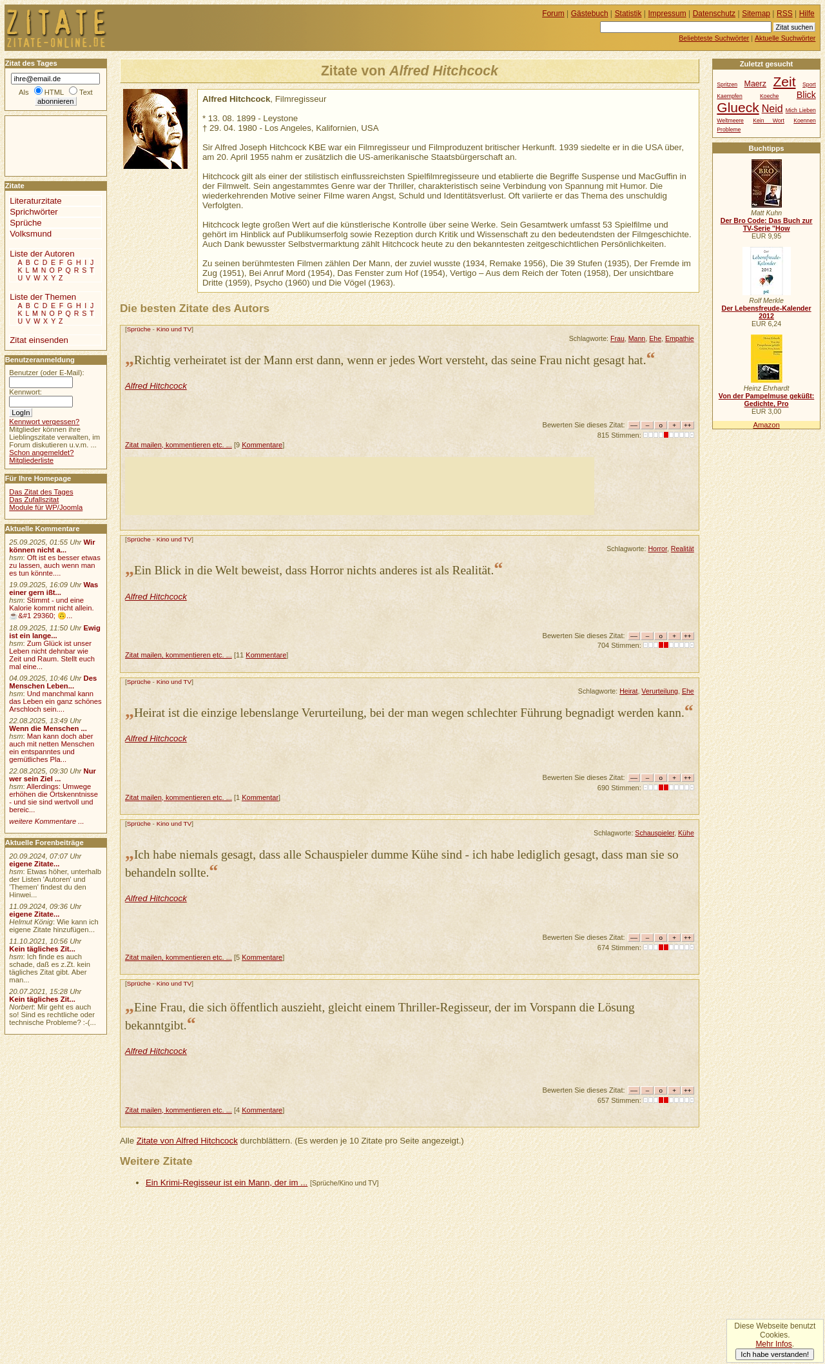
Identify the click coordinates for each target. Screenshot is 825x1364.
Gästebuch (589, 13)
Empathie (679, 338)
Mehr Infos (773, 1344)
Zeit (784, 81)
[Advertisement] (359, 486)
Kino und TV (174, 329)
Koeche (769, 96)
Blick (806, 95)
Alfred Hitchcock (156, 386)
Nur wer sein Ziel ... (52, 775)
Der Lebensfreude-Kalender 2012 (766, 312)
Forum (553, 13)
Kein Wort (768, 120)
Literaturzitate (35, 201)
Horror (657, 548)
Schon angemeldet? (41, 452)
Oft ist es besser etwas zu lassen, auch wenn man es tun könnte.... (55, 565)
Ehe (655, 338)
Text (86, 92)
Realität (682, 548)
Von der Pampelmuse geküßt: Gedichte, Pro (766, 399)
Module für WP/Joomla (45, 507)
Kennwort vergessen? (44, 421)
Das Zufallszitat (34, 499)
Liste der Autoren (42, 253)
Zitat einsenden (39, 340)
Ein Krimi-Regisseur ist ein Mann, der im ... (226, 1182)
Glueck (738, 107)
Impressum (667, 13)
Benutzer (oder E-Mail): (46, 372)
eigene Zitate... (34, 864)
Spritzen (727, 84)
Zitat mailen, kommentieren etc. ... (178, 445)
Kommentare (262, 445)
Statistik (628, 13)
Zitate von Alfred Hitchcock (187, 1140)
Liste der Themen (43, 297)
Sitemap (756, 13)
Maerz (755, 83)
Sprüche (139, 329)
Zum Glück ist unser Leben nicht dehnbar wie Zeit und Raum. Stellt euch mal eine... (52, 654)
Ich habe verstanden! (775, 1354)
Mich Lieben (801, 110)
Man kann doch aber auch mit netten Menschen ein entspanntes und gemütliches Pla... (51, 747)
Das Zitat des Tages (41, 492)
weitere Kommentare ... (46, 821)
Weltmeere (730, 120)
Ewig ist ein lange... (55, 631)
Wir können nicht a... (52, 546)
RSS (785, 13)
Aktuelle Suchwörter (785, 38)
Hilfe (807, 13)
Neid (772, 108)
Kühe (686, 833)
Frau (617, 338)
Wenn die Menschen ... (48, 728)
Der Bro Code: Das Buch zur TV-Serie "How (767, 224)
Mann (637, 338)
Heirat (628, 691)
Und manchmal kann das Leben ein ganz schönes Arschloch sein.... (55, 701)
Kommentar (260, 797)
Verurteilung (659, 691)
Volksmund (31, 234)
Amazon (766, 425)
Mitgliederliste (31, 460)
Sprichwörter (33, 212)
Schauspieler (654, 833)
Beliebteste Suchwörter (714, 38)
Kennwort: (25, 392)
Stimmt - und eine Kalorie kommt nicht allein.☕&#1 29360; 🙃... (51, 607)
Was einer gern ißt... (53, 588)
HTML (54, 92)
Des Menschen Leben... (53, 682)
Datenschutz (714, 13)
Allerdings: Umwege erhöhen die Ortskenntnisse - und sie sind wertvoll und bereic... (53, 798)
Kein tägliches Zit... (42, 949)
